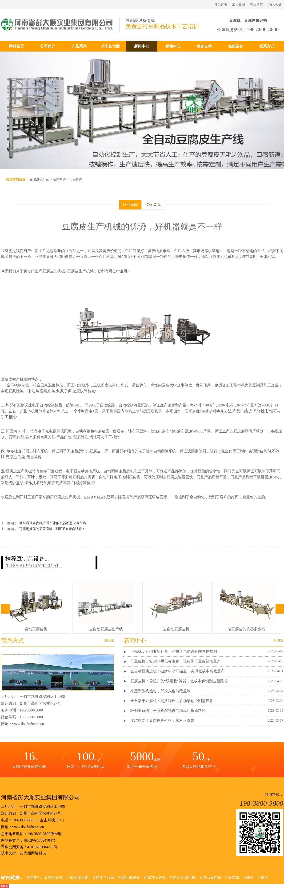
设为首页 (220, 4)
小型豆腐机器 (77, 878)
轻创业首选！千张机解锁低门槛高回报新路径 (168, 711)
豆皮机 (248, 878)
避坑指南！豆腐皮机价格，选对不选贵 (162, 721)
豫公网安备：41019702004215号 (29, 847)
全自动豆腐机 (210, 878)
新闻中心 (141, 46)
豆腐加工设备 (155, 878)
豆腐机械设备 (129, 878)
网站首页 (16, 46)
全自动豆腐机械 (182, 878)
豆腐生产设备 (103, 878)
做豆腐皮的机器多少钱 (246, 629)
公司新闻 (153, 205)
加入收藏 (238, 4)
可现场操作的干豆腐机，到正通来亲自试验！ (52, 529)
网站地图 (274, 4)
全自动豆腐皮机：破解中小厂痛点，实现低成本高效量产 (177, 671)
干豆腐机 (249, 257)
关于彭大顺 (110, 46)
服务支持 (204, 46)
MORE (278, 640)
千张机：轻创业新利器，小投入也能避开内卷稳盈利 (173, 651)
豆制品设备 (53, 878)
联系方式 (266, 46)
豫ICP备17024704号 (40, 840)
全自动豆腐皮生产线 (106, 629)
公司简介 (47, 46)
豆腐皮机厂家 (39, 179)
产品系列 (79, 46)
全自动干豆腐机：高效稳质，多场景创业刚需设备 (171, 701)
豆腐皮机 (33, 878)
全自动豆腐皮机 (95, 497)
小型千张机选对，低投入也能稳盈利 (160, 691)
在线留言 (256, 4)
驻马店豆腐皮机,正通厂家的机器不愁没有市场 (52, 523)
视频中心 (172, 46)
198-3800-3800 (24, 820)
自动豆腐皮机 (36, 629)
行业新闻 (76, 179)
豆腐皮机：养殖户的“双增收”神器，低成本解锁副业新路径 (179, 681)
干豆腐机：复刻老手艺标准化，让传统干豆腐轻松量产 (175, 661)
